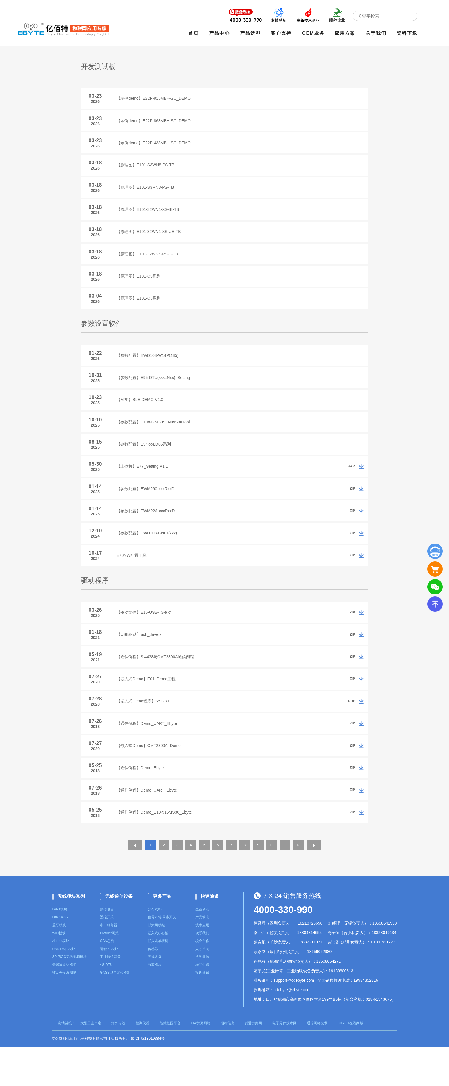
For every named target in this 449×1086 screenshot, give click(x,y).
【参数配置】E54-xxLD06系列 (146, 463)
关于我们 (377, 33)
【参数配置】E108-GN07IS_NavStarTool (155, 439)
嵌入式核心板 (158, 973)
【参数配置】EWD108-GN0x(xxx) (149, 557)
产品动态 (202, 957)
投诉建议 (202, 1012)
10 (277, 886)
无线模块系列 (71, 935)
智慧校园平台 (170, 1062)
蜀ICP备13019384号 (148, 1078)
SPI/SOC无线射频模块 (69, 996)
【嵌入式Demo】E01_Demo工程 (148, 710)
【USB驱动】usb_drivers (141, 663)
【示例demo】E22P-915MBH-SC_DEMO (156, 98)
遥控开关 (107, 957)
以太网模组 (156, 964)
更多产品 (162, 935)
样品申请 (202, 1004)
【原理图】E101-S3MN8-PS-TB (147, 192)
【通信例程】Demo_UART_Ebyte (149, 757)
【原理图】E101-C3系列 (141, 287)
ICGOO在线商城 (350, 1062)
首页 (195, 33)
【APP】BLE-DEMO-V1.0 (142, 416)
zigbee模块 (60, 980)
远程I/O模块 (109, 988)
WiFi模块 (59, 973)
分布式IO (155, 949)
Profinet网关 (109, 973)
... (291, 886)
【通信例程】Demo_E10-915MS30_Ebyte (156, 851)
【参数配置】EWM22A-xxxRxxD (148, 534)
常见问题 (202, 996)
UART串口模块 (63, 988)
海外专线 (118, 1062)
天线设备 (154, 996)
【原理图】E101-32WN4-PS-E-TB (149, 263)
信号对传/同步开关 (162, 957)
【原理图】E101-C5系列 (141, 310)
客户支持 (282, 33)
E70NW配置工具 (134, 581)
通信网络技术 (317, 1062)
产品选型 (251, 33)
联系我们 (202, 973)
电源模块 (154, 1004)
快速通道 (210, 935)
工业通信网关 (110, 996)
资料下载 (408, 33)
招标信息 (227, 1062)
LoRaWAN (60, 957)
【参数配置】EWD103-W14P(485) (150, 369)
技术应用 (202, 964)
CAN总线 (107, 980)
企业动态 (202, 949)
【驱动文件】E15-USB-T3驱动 (146, 639)
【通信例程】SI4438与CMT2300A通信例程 (157, 686)
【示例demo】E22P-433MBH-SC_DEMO (156, 145)
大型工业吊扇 (90, 1062)
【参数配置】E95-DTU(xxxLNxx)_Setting (155, 392)
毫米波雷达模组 (64, 1004)
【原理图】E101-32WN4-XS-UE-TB (151, 240)
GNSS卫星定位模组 (115, 1012)
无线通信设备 (119, 935)
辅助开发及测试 (64, 1012)
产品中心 (220, 33)
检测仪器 (142, 1062)
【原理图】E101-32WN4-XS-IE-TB (150, 216)
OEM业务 (314, 33)
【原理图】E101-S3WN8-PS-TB (147, 169)
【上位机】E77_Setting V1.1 (144, 486)
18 (307, 886)
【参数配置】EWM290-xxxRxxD (147, 510)
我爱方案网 (253, 1062)
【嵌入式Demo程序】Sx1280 (145, 733)
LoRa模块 (60, 949)
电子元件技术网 (284, 1062)
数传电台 (107, 949)
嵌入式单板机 (158, 980)
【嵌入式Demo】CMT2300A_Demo (151, 781)
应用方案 (346, 33)
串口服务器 (108, 964)
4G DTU (106, 1004)
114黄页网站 (200, 1062)
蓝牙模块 (59, 964)
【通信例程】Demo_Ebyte (142, 804)
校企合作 (202, 980)
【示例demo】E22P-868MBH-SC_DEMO (156, 122)
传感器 (153, 988)
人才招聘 (202, 988)
